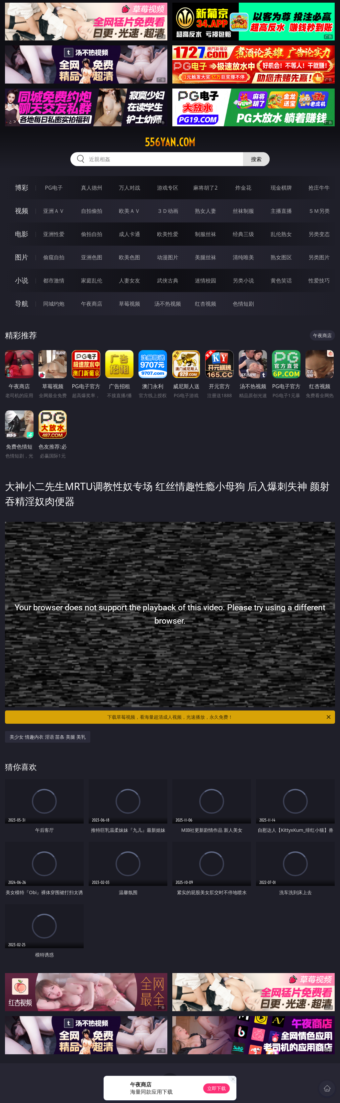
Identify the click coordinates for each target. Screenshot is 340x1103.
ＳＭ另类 (319, 210)
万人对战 (129, 187)
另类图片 (319, 257)
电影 (21, 233)
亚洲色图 (91, 257)
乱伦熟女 (281, 234)
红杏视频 (205, 303)
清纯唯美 (243, 257)
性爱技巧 (319, 280)
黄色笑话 (281, 280)
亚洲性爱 (53, 234)
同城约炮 (53, 303)
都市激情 (53, 280)
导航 (21, 303)
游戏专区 (167, 187)
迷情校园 (205, 280)
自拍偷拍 (91, 210)
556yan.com (170, 142)
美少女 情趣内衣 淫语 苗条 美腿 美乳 (47, 737)
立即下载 (216, 1088)
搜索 (256, 159)
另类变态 (319, 234)
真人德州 (91, 187)
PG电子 (53, 187)
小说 (21, 280)
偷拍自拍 (91, 234)
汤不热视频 (167, 303)
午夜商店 (91, 303)
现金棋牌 (281, 187)
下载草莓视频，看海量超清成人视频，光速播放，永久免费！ (219, 717)
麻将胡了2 (205, 187)
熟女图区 (281, 257)
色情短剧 (243, 303)
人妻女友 (129, 280)
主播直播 (281, 210)
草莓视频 (129, 303)
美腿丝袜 (205, 257)
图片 (21, 257)
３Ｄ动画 (167, 210)
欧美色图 (129, 257)
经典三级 (243, 234)
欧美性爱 (167, 234)
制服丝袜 (205, 234)
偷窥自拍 (53, 257)
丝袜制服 (243, 210)
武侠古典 (167, 280)
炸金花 (243, 187)
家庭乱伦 (91, 280)
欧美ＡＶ (129, 210)
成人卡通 (129, 234)
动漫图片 (167, 257)
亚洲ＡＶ (53, 210)
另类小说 (243, 280)
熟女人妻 (205, 210)
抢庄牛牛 (319, 187)
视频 (21, 210)
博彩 (21, 187)
